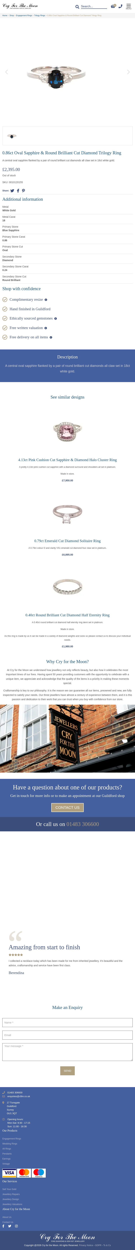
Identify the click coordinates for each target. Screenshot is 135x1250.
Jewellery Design (10, 1199)
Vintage (6, 1164)
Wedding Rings (9, 1143)
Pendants (7, 1154)
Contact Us (67, 807)
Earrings (6, 1159)
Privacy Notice (86, 1245)
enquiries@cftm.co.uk (18, 1096)
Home (4, 15)
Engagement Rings (24, 15)
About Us (6, 1217)
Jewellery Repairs (11, 1194)
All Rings (6, 1148)
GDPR (98, 1245)
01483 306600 (83, 824)
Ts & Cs (107, 1245)
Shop (12, 15)
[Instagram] (16, 1226)
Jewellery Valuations (12, 1204)
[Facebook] (5, 1226)
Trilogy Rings (39, 15)
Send (67, 1070)
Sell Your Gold (9, 1189)
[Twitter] (11, 1226)
